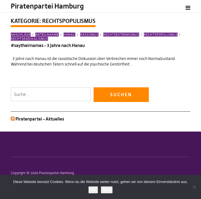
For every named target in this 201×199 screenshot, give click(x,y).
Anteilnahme (47, 34)
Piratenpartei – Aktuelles (39, 119)
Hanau (69, 34)
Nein (106, 190)
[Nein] (194, 187)
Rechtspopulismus (161, 34)
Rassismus (89, 34)
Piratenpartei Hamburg (47, 6)
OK (93, 190)
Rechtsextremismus (121, 34)
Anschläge (21, 34)
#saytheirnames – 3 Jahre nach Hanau (48, 45)
